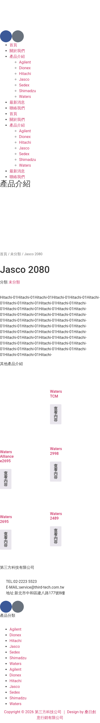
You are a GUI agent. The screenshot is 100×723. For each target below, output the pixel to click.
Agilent (25, 62)
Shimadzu (27, 91)
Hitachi (25, 73)
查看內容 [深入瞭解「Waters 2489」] (56, 536)
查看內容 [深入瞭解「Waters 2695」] (6, 540)
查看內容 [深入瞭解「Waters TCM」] (56, 414)
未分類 (15, 254)
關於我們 (17, 50)
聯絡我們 (17, 108)
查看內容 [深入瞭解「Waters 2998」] (56, 471)
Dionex (25, 68)
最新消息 (17, 102)
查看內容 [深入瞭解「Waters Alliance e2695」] (6, 479)
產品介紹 (17, 56)
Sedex (24, 85)
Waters (25, 96)
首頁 (13, 45)
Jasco (24, 79)
